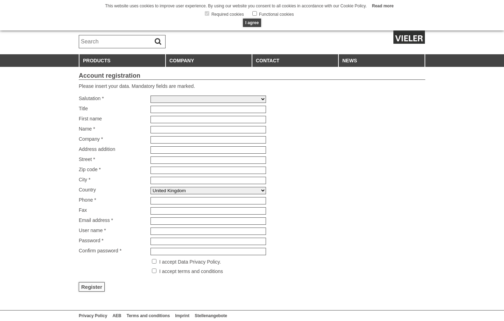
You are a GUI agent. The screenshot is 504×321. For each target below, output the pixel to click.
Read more (383, 6)
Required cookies (227, 14)
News (349, 60)
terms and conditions (199, 271)
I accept (167, 262)
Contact (267, 60)
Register (91, 287)
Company (181, 60)
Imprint (182, 315)
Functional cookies (276, 14)
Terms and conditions (148, 315)
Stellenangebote (211, 315)
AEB (116, 315)
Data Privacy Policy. (198, 262)
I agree (252, 22)
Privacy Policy (93, 315)
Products (97, 60)
